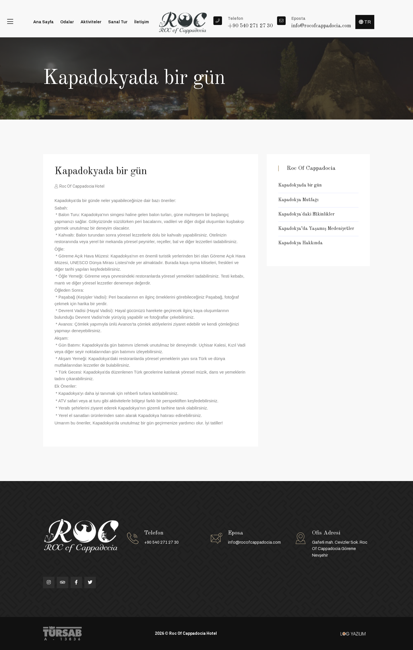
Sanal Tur (118, 22)
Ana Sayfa (43, 22)
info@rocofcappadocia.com (254, 542)
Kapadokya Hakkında (300, 243)
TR (365, 22)
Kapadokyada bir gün (300, 185)
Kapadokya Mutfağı (298, 200)
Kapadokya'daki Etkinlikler (306, 214)
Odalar (67, 22)
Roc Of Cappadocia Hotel (79, 186)
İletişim (141, 22)
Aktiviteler (91, 22)
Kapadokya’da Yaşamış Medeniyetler (316, 228)
